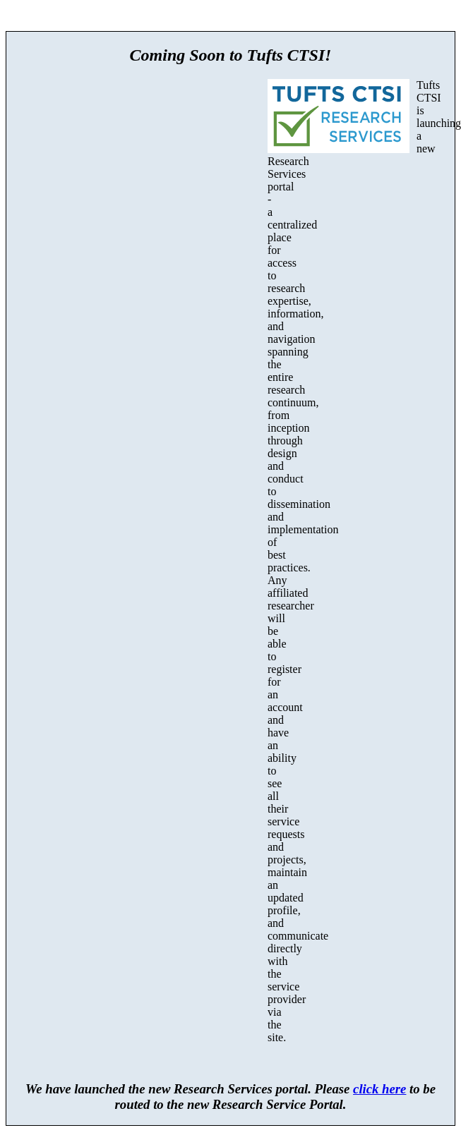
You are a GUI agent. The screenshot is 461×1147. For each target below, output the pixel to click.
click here (379, 1088)
